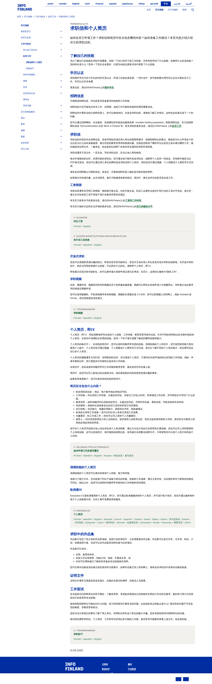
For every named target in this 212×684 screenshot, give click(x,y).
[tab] (42, 31)
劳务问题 (27, 105)
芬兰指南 (159, 10)
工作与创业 (26, 44)
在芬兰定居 (26, 37)
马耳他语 (79, 522)
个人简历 (78, 514)
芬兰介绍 (25, 149)
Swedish (87, 245)
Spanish (128, 519)
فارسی (177, 3)
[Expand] (61, 31)
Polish (164, 519)
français (99, 3)
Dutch (188, 522)
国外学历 (109, 87)
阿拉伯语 (118, 455)
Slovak (156, 522)
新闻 (184, 10)
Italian (155, 519)
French (118, 519)
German (121, 522)
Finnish (77, 226)
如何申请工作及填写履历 (86, 450)
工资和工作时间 (133, 200)
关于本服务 (173, 10)
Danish (185, 519)
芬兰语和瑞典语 (28, 112)
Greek (147, 519)
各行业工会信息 (82, 239)
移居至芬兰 (26, 31)
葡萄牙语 (178, 522)
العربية (189, 3)
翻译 (130, 664)
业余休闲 (25, 143)
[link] (25, 7)
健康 (23, 130)
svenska (63, 3)
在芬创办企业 (29, 93)
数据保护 (106, 669)
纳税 (25, 81)
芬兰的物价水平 (145, 206)
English (75, 3)
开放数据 (132, 669)
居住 (23, 118)
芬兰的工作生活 (30, 50)
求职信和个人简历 (34, 62)
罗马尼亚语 (174, 519)
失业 (25, 87)
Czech (101, 522)
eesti (87, 3)
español (112, 3)
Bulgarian (90, 522)
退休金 (26, 99)
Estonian (108, 519)
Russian (108, 455)
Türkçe (142, 3)
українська (127, 3)
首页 (149, 10)
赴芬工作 (27, 56)
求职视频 (78, 313)
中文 (166, 3)
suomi (50, 3)
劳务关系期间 (29, 74)
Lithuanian (145, 522)
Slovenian (167, 522)
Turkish (138, 519)
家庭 (23, 136)
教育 (23, 124)
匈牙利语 (110, 522)
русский (154, 3)
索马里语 (129, 455)
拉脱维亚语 (132, 522)
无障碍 (105, 664)
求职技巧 (30, 68)
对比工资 (78, 221)
